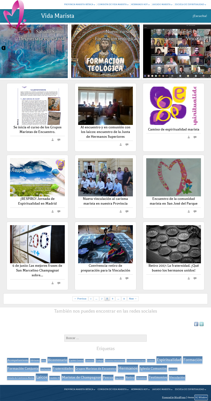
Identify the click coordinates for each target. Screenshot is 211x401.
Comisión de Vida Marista (112, 4)
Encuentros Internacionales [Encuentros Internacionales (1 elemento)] (115, 360)
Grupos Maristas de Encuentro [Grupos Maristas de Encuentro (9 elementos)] (95, 368)
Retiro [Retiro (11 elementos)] (130, 377)
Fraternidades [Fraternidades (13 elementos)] (63, 368)
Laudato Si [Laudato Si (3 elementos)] (55, 378)
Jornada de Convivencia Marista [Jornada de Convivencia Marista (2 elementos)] (20, 378)
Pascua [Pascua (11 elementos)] (108, 377)
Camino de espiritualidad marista (173, 129)
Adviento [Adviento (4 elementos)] (34, 360)
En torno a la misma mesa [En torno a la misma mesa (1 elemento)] (136, 360)
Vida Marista (57, 15)
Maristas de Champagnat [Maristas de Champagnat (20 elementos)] (81, 377)
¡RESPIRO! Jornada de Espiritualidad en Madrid (37, 201)
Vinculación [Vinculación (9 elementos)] (177, 377)
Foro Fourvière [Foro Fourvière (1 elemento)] (46, 369)
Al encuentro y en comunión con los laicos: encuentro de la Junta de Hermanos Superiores (105, 132)
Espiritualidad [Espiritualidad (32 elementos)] (169, 359)
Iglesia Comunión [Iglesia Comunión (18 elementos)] (153, 368)
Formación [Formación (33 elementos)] (192, 359)
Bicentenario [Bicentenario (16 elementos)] (57, 360)
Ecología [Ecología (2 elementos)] (99, 360)
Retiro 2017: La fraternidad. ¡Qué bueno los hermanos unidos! (174, 268)
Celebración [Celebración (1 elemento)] (90, 360)
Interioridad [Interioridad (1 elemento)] (173, 369)
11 (124, 298)
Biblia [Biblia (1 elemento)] (44, 360)
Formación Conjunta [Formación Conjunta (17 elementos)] (22, 368)
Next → (133, 298)
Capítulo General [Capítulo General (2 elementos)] (76, 360)
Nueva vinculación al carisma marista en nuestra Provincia (105, 201)
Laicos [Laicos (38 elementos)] (41, 377)
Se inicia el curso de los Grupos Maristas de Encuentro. (37, 129)
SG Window (201, 397)
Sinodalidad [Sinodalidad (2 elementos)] (141, 378)
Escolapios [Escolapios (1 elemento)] (151, 360)
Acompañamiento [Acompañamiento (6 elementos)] (17, 360)
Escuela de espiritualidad (189, 4)
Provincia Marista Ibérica (78, 4)
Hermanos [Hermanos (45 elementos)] (128, 368)
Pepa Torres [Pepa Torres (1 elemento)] (119, 378)
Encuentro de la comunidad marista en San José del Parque (173, 201)
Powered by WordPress (174, 397)
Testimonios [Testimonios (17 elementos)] (158, 377)
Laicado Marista (161, 4)
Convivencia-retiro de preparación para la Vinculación (105, 268)
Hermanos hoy (139, 4)
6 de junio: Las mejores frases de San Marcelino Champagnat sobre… (37, 270)
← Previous (80, 298)
